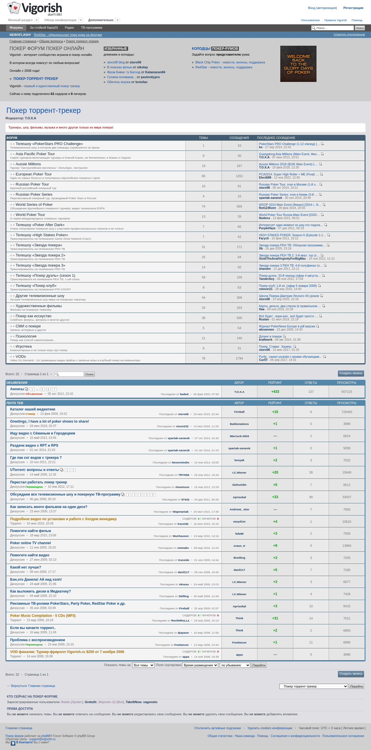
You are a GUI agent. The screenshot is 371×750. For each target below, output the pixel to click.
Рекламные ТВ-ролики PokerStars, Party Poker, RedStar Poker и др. (68, 604)
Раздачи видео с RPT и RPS (34, 445)
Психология (26, 336)
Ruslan (264, 319)
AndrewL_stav (239, 509)
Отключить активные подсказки (217, 728)
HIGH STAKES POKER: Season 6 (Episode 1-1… (292, 235)
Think (239, 618)
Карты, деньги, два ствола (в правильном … (290, 306)
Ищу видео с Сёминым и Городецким (42, 433)
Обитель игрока (118, 82)
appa (186, 656)
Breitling (239, 557)
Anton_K (239, 545)
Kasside (183, 523)
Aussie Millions (28, 164)
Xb (261, 248)
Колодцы (215, 49)
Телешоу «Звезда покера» (39, 245)
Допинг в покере (270, 336)
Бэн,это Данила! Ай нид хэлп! (36, 579)
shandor (265, 268)
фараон (183, 632)
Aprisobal (239, 497)
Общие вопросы (51, 41)
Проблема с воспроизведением (37, 640)
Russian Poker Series (34, 194)
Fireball (239, 411)
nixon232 (182, 426)
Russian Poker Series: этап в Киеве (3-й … (288, 194)
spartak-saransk (270, 197)
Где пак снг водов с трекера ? (36, 458)
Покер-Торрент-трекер (35, 79)
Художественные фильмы (39, 306)
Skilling (184, 596)
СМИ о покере (28, 326)
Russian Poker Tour (32, 184)
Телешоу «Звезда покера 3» (41, 265)
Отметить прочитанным (349, 34)
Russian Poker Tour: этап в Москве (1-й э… (288, 184)
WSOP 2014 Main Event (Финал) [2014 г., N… (290, 204)
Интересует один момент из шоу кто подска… (291, 225)
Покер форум (14, 736)
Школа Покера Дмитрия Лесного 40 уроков (289, 296)
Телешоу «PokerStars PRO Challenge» (49, 144)
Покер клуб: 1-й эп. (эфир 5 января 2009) (288, 285)
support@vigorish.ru (43, 739)
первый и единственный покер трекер (52, 86)
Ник (261, 309)
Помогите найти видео (29, 555)
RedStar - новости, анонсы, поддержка (223, 67)
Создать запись (351, 373)
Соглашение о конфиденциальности (295, 736)
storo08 (135, 62)
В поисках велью (119, 67)
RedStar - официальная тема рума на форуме (68, 34)
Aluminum (182, 487)
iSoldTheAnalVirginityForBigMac (282, 258)
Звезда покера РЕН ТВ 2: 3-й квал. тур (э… (289, 255)
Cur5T (263, 360)
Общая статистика (220, 736)
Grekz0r (91, 702)
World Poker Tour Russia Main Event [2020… (289, 215)
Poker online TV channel (30, 543)
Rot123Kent (267, 208)
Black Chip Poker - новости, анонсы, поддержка (230, 62)
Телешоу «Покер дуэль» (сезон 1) (45, 275)
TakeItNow (133, 702)
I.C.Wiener (239, 472)
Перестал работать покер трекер (38, 482)
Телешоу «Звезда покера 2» (41, 255)
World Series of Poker (34, 204)
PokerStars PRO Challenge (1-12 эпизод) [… (289, 144)
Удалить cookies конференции (270, 728)
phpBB (45, 736)
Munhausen (181, 536)
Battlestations (239, 424)
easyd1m (239, 521)
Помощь (357, 20)
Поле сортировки (187, 665)
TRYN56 (183, 474)
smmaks (183, 547)
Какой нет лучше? (25, 567)
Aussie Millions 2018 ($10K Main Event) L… (288, 164)
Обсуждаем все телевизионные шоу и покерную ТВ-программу (65, 494)
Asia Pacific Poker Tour (35, 154)
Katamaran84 (155, 72)
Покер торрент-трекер (82, 41)
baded (184, 394)
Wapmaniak (181, 511)
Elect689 (265, 177)
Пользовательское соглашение (343, 736)
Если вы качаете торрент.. (33, 628)
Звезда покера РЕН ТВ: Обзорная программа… (292, 245)
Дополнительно (101, 20)
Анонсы (17, 389)
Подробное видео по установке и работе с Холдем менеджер (63, 519)
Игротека (24, 346)
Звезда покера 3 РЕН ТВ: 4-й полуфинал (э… (291, 265)
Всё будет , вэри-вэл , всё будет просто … (288, 316)
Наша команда (245, 736)
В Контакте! (22, 742)
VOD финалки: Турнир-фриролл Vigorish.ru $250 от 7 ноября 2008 (67, 652)
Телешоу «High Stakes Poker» (42, 235)
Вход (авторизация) (322, 8)
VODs (21, 356)
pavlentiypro (150, 77)
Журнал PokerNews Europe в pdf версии (287, 326)
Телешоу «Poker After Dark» (40, 225)
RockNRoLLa (180, 620)
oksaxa (184, 584)
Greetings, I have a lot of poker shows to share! (49, 421)
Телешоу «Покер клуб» (36, 285)
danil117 (184, 572)
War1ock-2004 (239, 436)
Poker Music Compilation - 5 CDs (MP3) (43, 616)
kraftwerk (265, 339)
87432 (185, 499)
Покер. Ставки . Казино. (275, 346)
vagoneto (150, 702)
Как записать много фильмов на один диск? (48, 507)
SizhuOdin (239, 484)
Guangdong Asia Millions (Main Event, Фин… (289, 154)
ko (260, 147)
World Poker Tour (30, 214)
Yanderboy (266, 278)
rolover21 (265, 289)
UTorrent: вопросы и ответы (34, 470)
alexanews (266, 329)
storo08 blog (116, 62)
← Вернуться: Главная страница (31, 685)
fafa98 (239, 533)
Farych (264, 238)
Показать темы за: (129, 665)
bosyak (239, 460)
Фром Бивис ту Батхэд (123, 72)
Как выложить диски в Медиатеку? (40, 591)
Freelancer (181, 644)
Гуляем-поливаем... (121, 77)
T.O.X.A (30, 118)
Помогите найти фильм (30, 531)
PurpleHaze (267, 228)
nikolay (142, 67)
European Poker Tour (34, 174)
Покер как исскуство (34, 316)
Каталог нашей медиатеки (32, 409)
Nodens (264, 218)
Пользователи (310, 20)
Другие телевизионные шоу (40, 296)
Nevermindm (180, 462)
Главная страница (23, 41)
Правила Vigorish (335, 20)
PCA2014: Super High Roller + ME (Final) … (289, 174)
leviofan (141, 82)
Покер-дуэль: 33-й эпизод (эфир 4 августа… (290, 275)
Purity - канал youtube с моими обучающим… (290, 356)
